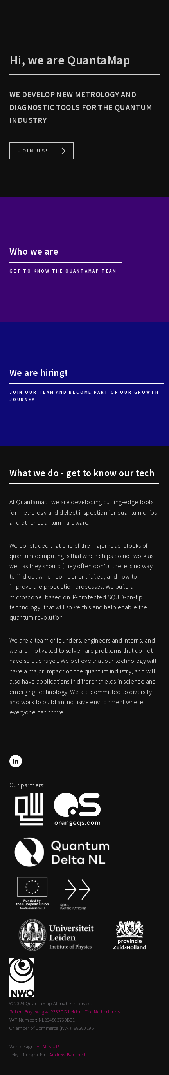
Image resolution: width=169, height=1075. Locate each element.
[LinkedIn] (15, 761)
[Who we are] (84, 259)
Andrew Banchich (68, 1054)
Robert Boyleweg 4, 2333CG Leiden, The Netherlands (64, 1011)
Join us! (33, 150)
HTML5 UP (47, 1046)
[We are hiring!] (84, 384)
